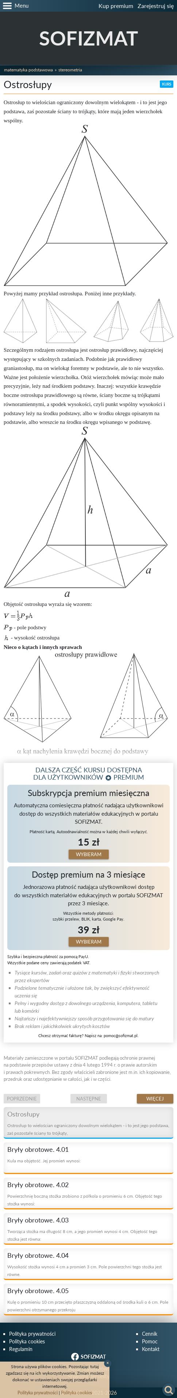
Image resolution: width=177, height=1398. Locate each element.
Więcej (155, 1099)
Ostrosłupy (23, 1114)
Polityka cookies (27, 1341)
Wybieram (88, 854)
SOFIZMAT (88, 38)
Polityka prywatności (32, 1334)
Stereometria (70, 69)
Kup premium (116, 5)
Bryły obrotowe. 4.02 (38, 1185)
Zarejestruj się (156, 5)
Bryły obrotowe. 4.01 (38, 1149)
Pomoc (150, 1341)
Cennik (149, 1334)
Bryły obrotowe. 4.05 (38, 1291)
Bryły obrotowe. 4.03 (38, 1220)
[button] (14, 6)
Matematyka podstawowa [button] (28, 69)
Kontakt (150, 1349)
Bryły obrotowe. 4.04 (38, 1255)
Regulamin (20, 1349)
